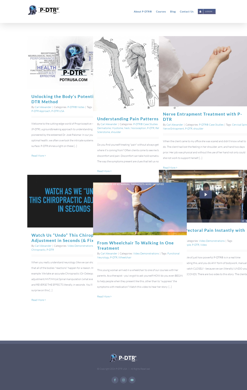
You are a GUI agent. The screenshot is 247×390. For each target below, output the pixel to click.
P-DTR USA (57, 111)
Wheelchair (124, 257)
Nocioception (137, 128)
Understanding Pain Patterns (127, 118)
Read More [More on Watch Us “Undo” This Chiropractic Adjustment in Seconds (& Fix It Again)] (37, 300)
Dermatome (103, 128)
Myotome (116, 128)
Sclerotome (103, 132)
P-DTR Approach (40, 111)
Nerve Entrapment (172, 128)
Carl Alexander (42, 107)
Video (203, 244)
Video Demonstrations (211, 240)
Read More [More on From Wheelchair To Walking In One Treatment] (103, 296)
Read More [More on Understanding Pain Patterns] (103, 171)
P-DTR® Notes (75, 107)
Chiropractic (38, 249)
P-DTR (150, 128)
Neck (126, 128)
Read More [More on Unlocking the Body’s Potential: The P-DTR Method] (37, 155)
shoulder (115, 132)
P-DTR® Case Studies (145, 124)
